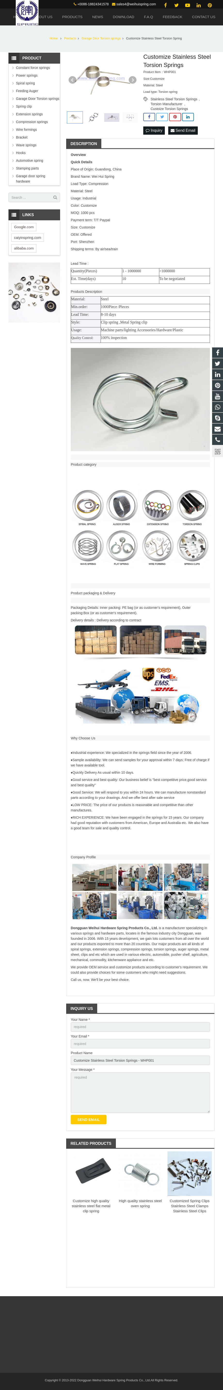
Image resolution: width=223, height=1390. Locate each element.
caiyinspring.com (27, 237)
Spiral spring (25, 83)
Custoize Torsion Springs (169, 109)
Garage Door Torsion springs (37, 99)
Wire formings (26, 130)
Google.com (24, 227)
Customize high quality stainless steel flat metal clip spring (91, 1206)
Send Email (183, 130)
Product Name (81, 1053)
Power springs (27, 75)
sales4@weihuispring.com (136, 4)
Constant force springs (33, 68)
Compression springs (32, 122)
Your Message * (83, 1070)
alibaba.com (24, 248)
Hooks (21, 153)
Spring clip (24, 106)
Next (132, 80)
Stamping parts (27, 168)
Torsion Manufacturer (167, 104)
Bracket (21, 137)
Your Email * (80, 1036)
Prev (72, 80)
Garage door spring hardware (30, 178)
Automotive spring (29, 160)
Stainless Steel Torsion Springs (174, 99)
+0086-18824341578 (93, 4)
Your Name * (80, 1020)
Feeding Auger (27, 91)
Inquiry (154, 130)
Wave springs (26, 145)
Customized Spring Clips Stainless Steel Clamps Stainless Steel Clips (189, 1206)
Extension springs (29, 114)
